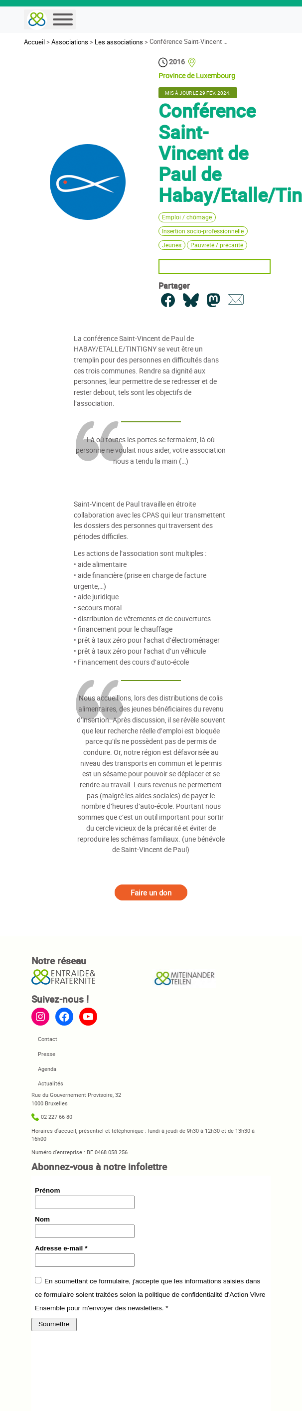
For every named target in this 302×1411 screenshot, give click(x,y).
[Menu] (63, 19)
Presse (46, 1054)
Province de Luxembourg (196, 75)
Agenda (47, 1068)
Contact (47, 1039)
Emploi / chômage (187, 217)
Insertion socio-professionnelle (203, 231)
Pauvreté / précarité (216, 245)
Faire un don (151, 892)
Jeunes (171, 245)
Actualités (50, 1083)
